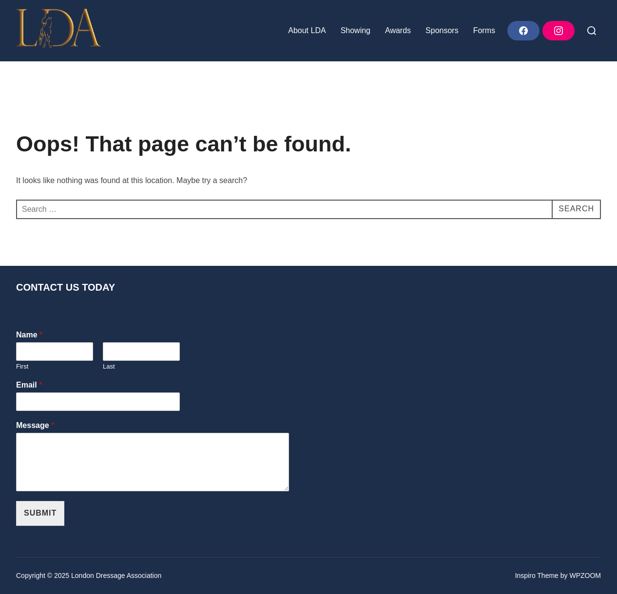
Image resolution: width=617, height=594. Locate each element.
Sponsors (442, 30)
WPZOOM (585, 575)
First (22, 366)
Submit (40, 513)
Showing (355, 30)
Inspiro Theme (537, 575)
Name (29, 335)
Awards (398, 30)
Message (35, 425)
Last (109, 366)
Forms (484, 30)
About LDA (307, 30)
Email (29, 385)
